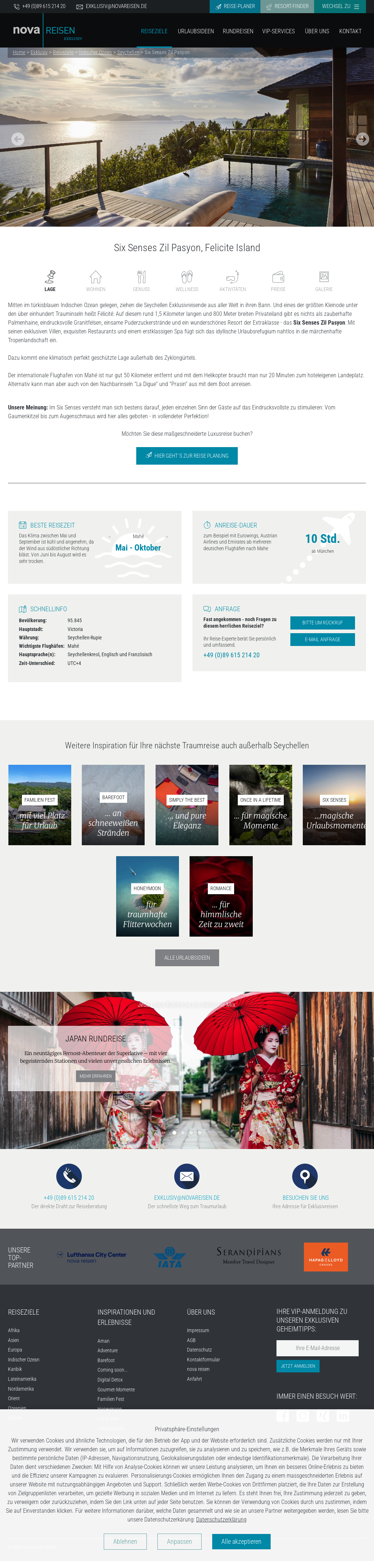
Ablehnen (125, 1541)
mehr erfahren (96, 1076)
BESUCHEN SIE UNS (305, 1182)
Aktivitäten (233, 281)
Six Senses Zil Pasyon (167, 52)
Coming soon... (112, 1370)
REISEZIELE (23, 1312)
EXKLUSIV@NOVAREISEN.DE (187, 1182)
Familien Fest (111, 1399)
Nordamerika (21, 1389)
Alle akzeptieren (241, 1541)
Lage (50, 281)
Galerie (324, 281)
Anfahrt (194, 1379)
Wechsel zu (340, 6)
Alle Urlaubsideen (187, 958)
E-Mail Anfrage (322, 639)
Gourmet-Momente (116, 1390)
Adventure (108, 1351)
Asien (13, 1340)
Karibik (15, 1369)
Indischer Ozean (95, 52)
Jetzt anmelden (298, 1366)
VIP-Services (278, 31)
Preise (278, 281)
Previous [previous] (109, 536)
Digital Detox (110, 1380)
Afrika (14, 1330)
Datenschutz (199, 1350)
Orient (14, 1398)
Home (19, 52)
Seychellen (128, 52)
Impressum (198, 1330)
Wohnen (96, 281)
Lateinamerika (22, 1379)
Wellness (187, 281)
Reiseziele (154, 31)
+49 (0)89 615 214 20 (39, 6)
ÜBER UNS (201, 1312)
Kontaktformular (203, 1360)
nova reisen (198, 1369)
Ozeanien (17, 1408)
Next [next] (167, 536)
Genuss (141, 281)
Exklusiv (39, 52)
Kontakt (350, 31)
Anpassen (179, 1541)
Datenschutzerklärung (221, 1519)
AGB (191, 1340)
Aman (104, 1341)
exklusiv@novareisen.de (111, 6)
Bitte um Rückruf (322, 623)
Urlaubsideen (196, 31)
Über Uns (317, 31)
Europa (15, 1350)
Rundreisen (238, 31)
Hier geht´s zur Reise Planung (187, 455)
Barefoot (106, 1360)
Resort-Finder (287, 6)
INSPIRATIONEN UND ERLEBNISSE (126, 1317)
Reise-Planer (235, 6)
